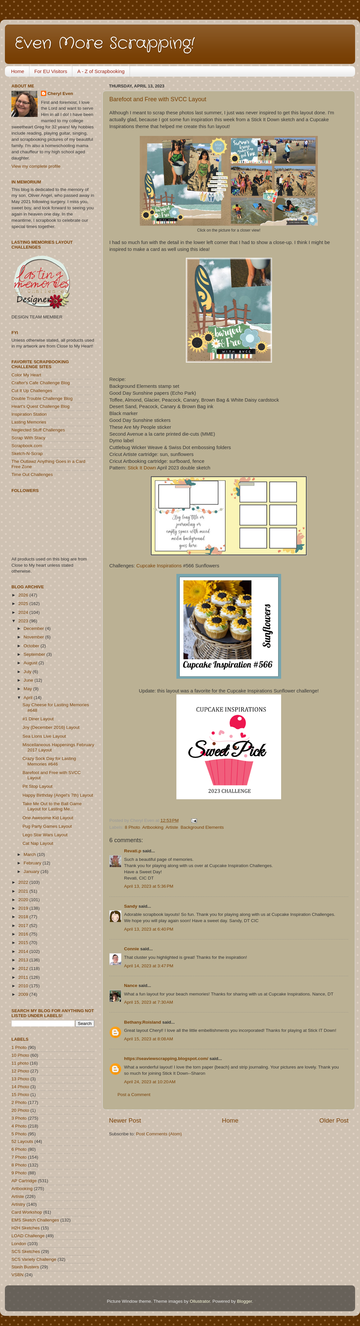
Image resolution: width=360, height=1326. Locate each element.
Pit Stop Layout (38, 786)
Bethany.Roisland (142, 1022)
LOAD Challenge (28, 1235)
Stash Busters (25, 1266)
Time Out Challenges (32, 474)
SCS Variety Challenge (33, 1259)
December (34, 628)
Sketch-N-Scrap (27, 453)
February (33, 863)
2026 (23, 595)
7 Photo (19, 1157)
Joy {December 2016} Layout (51, 727)
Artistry (18, 1204)
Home (17, 71)
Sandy (130, 906)
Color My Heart (26, 374)
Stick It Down (142, 467)
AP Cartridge (24, 1180)
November (34, 637)
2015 (23, 942)
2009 (23, 994)
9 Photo (19, 1172)
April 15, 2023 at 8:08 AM (148, 1038)
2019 (23, 908)
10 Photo (20, 1055)
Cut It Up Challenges (31, 390)
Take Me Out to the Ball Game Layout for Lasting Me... (52, 806)
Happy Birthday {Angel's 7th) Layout (58, 795)
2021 (23, 891)
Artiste (172, 827)
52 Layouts (22, 1141)
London (18, 1243)
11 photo (20, 1063)
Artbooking (153, 827)
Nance (130, 985)
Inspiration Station (29, 414)
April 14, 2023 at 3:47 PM (148, 965)
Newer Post (125, 1120)
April (29, 697)
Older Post (334, 1120)
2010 (23, 985)
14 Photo (20, 1086)
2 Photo (19, 1102)
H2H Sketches (25, 1227)
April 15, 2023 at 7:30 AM (148, 1002)
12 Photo (20, 1071)
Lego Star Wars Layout (45, 834)
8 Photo (132, 827)
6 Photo (19, 1149)
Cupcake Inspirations (159, 565)
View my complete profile (36, 166)
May (28, 688)
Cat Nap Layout (38, 843)
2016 (23, 934)
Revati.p (132, 850)
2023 (23, 620)
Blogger (244, 1301)
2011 (23, 977)
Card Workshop (26, 1212)
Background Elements (202, 827)
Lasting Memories (28, 422)
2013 (23, 959)
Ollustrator (200, 1301)
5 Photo (19, 1133)
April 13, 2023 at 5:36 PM (148, 886)
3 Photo (19, 1118)
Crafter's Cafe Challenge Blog (40, 382)
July (28, 671)
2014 (23, 951)
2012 (23, 968)
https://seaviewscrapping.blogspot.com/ (166, 1058)
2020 (23, 899)
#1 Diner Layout (38, 718)
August (31, 662)
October (32, 645)
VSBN (17, 1274)
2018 (23, 916)
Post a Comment (134, 1094)
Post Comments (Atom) (159, 1133)
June (29, 680)
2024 (23, 612)
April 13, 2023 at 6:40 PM (148, 929)
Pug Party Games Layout (47, 826)
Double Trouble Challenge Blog (42, 398)
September (35, 654)
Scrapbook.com (26, 445)
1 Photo (19, 1047)
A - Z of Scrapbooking (100, 71)
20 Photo (20, 1110)
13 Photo (20, 1078)
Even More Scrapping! (105, 43)
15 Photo (20, 1094)
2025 (23, 603)
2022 (23, 882)
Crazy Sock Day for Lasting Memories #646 (49, 761)
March (30, 854)
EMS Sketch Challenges (35, 1220)
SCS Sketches (25, 1251)
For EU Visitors (50, 71)
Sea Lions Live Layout (44, 736)
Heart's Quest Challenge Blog (40, 406)
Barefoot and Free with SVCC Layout (157, 99)
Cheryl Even (60, 93)
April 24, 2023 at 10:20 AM (149, 1081)
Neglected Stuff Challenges (38, 429)
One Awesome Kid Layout (48, 817)
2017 (23, 925)
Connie (131, 948)
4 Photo (19, 1126)
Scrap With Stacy (28, 437)
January (32, 871)
